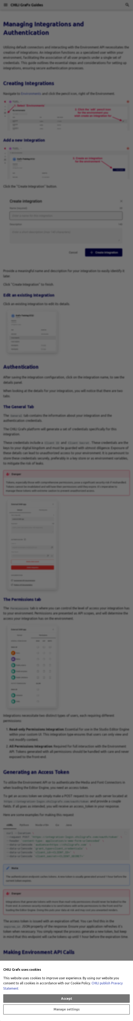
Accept (66, 998)
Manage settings (67, 1009)
